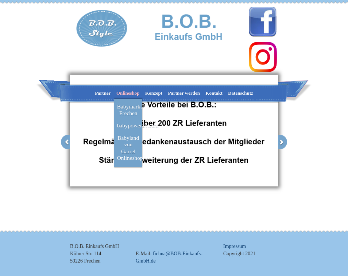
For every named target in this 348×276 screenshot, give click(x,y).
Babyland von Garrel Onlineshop (130, 148)
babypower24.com (130, 125)
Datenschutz (240, 93)
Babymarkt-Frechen (130, 109)
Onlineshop (128, 93)
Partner (103, 93)
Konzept (153, 93)
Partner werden (184, 93)
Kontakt (213, 93)
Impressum (234, 246)
